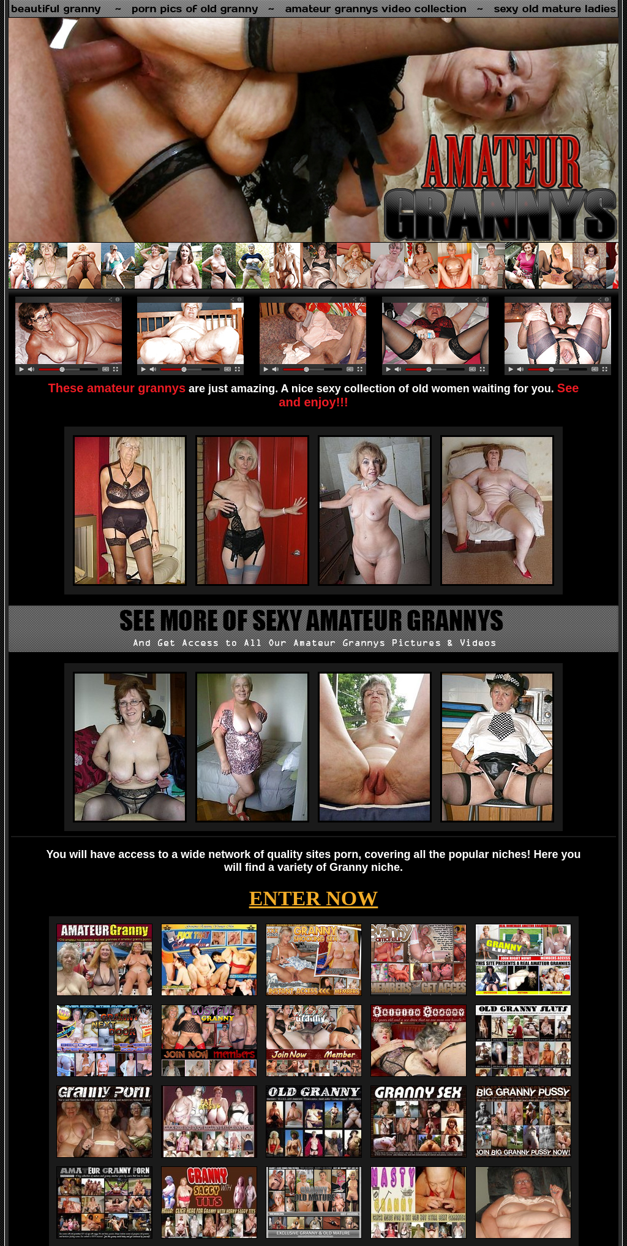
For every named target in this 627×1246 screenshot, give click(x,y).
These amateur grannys (117, 388)
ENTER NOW (313, 898)
